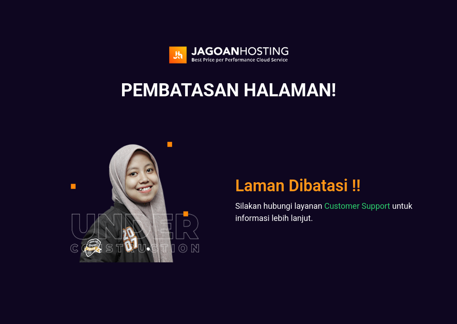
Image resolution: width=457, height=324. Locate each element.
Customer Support (357, 206)
